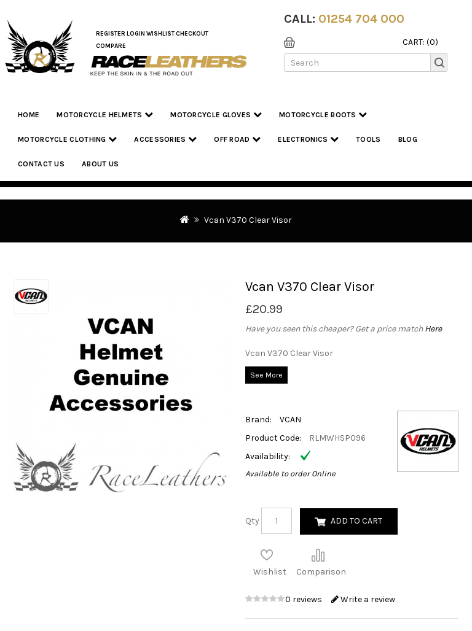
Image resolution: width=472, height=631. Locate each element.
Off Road (237, 139)
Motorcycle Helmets (105, 114)
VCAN (290, 419)
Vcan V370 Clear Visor (248, 220)
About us (100, 164)
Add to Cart (356, 521)
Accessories (165, 139)
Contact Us (41, 164)
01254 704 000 (361, 19)
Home (28, 114)
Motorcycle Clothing (67, 139)
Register (110, 33)
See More (266, 375)
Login (136, 33)
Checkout (192, 33)
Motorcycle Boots (323, 114)
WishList (160, 33)
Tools (368, 139)
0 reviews (304, 599)
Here (433, 328)
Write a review (363, 599)
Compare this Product (318, 555)
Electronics (308, 139)
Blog (407, 139)
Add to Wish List (267, 555)
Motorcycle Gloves (216, 114)
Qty (252, 521)
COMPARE (111, 46)
